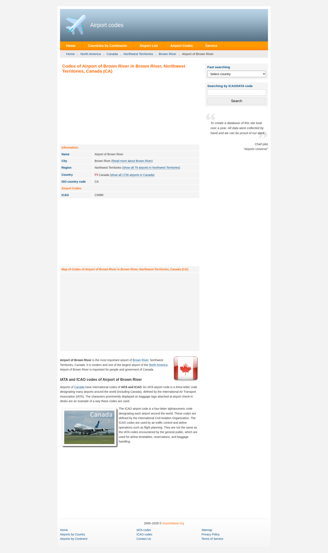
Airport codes (106, 25)
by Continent (73, 538)
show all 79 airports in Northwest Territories (151, 167)
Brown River (167, 54)
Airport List (149, 45)
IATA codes (144, 530)
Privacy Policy (210, 534)
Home (71, 45)
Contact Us (144, 538)
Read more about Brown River (132, 161)
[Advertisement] (129, 109)
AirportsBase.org (173, 523)
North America (91, 54)
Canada (112, 54)
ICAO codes (144, 534)
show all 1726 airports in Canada (132, 175)
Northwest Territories (138, 54)
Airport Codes (181, 45)
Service (211, 45)
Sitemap (206, 530)
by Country (72, 534)
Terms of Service (212, 538)
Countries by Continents (107, 45)
